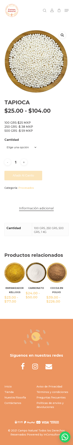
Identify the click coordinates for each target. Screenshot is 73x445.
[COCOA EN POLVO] (56, 272)
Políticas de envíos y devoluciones (50, 405)
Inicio (8, 386)
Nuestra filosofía (15, 397)
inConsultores (53, 434)
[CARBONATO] (36, 272)
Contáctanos (12, 403)
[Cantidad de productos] (16, 162)
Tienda (9, 392)
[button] (67, 10)
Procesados (26, 188)
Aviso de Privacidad (49, 386)
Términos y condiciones (52, 392)
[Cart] (59, 10)
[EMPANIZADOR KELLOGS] (14, 272)
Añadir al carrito (23, 175)
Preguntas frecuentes (51, 397)
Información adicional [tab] (36, 208)
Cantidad (11, 139)
